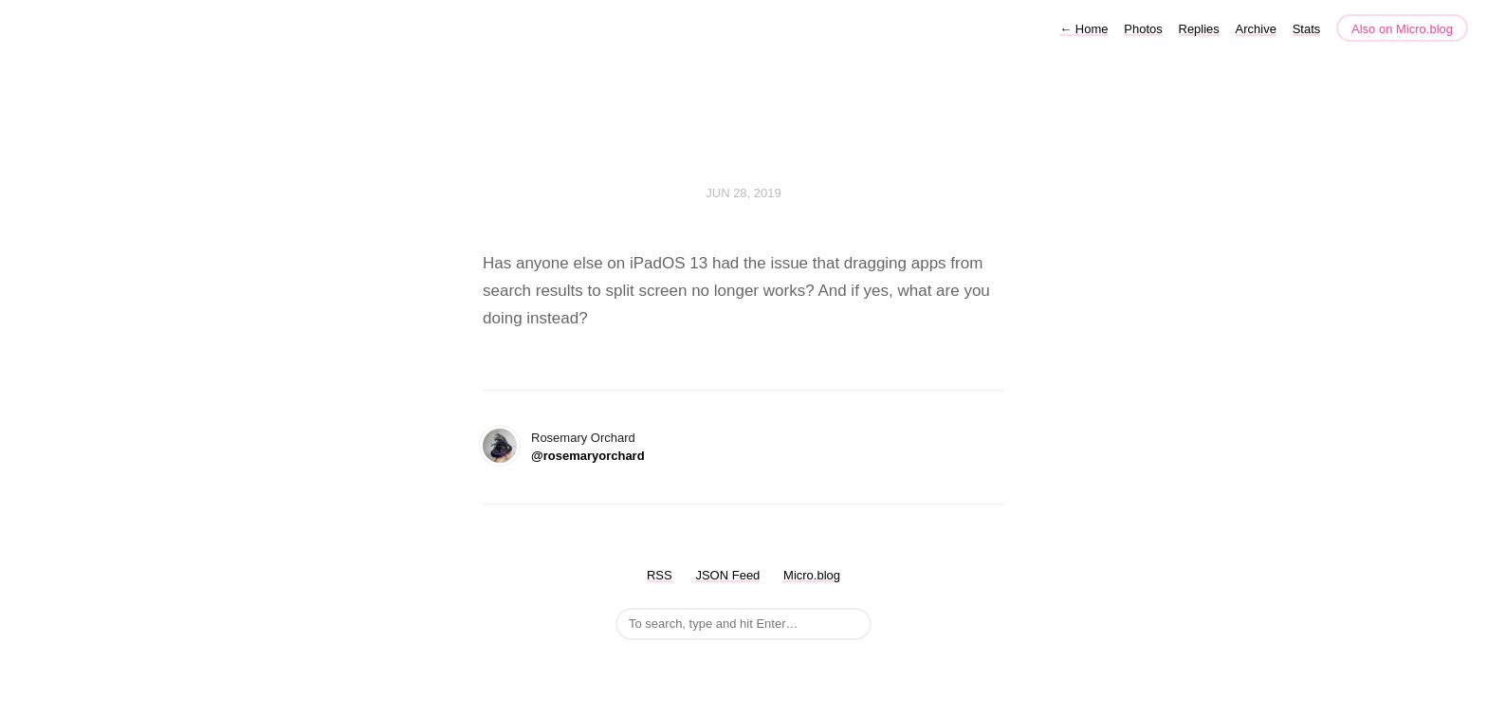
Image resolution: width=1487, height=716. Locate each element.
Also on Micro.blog (1402, 29)
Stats (1307, 29)
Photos (1143, 29)
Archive (1256, 29)
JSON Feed (727, 575)
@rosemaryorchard (588, 456)
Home (1083, 29)
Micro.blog (811, 575)
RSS (659, 575)
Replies (1199, 29)
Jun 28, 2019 (743, 193)
